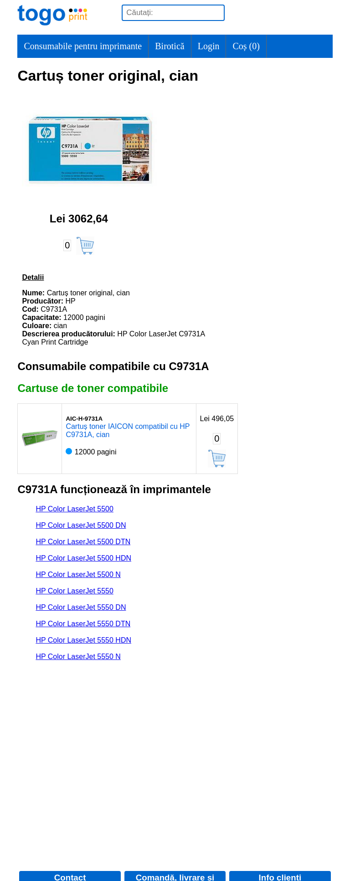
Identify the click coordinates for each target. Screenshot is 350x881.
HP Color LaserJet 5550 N (78, 656)
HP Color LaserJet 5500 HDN (83, 558)
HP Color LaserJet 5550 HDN (83, 640)
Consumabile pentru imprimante (83, 46)
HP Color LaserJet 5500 (74, 509)
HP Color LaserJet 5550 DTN (83, 624)
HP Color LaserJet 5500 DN (81, 525)
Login (209, 46)
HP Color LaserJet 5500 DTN (83, 542)
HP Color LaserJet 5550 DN (81, 607)
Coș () (245, 46)
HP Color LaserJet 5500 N (78, 574)
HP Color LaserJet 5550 (74, 591)
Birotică (169, 46)
